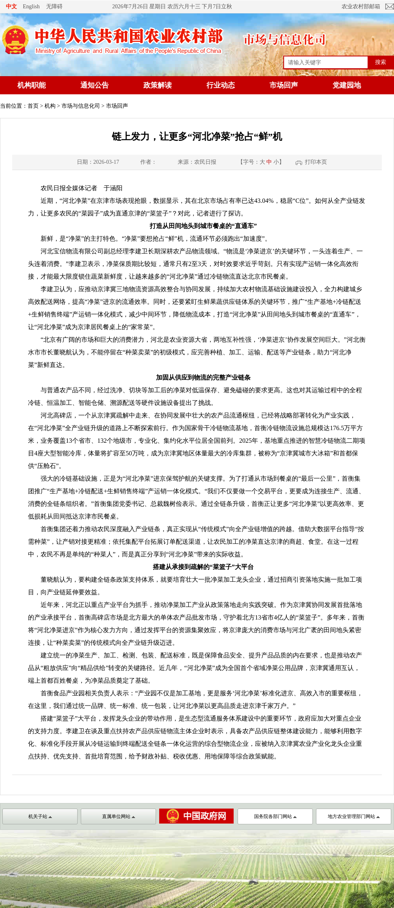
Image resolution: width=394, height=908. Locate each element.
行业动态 (220, 85)
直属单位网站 (118, 816)
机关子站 (40, 816)
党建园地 (347, 85)
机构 (50, 106)
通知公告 (94, 85)
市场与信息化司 (80, 106)
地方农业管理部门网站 (354, 816)
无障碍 (54, 6)
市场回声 (283, 85)
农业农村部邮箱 (361, 6)
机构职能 (31, 85)
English (31, 6)
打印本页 (316, 162)
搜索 (380, 62)
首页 (33, 106)
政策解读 (157, 85)
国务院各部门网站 (275, 816)
